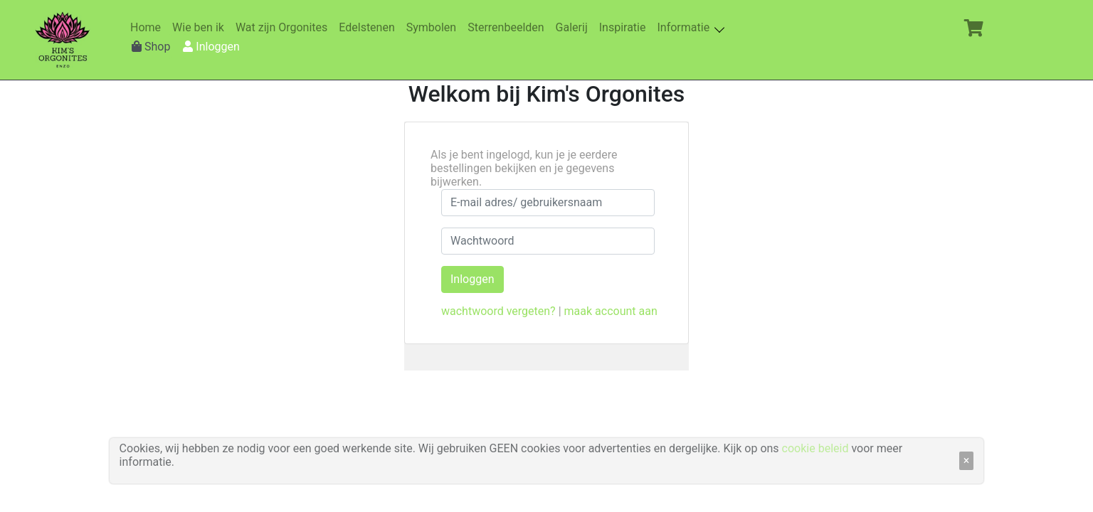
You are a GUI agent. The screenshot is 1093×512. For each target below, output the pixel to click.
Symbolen (434, 27)
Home (148, 27)
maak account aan (611, 311)
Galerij (574, 27)
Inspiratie (625, 27)
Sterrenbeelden (508, 27)
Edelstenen (369, 27)
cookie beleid (815, 448)
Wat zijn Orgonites (284, 27)
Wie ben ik (201, 27)
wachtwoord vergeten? (498, 311)
